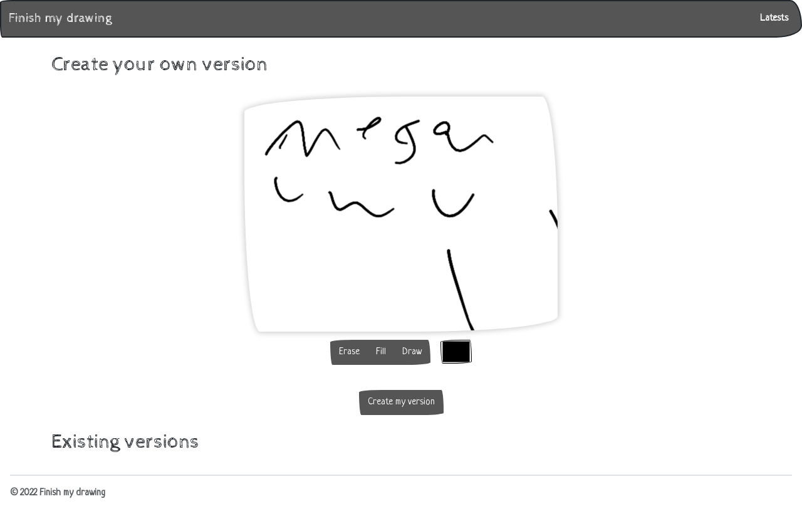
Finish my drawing (60, 18)
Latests (774, 18)
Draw (412, 352)
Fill (381, 352)
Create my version (401, 402)
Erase (349, 352)
